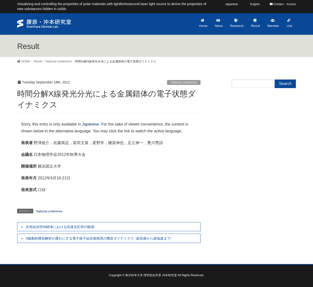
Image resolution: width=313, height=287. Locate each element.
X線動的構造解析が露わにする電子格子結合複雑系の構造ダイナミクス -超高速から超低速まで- (99, 238)
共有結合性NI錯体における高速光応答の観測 (60, 227)
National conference (184, 82)
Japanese (90, 124)
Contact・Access (283, 4)
